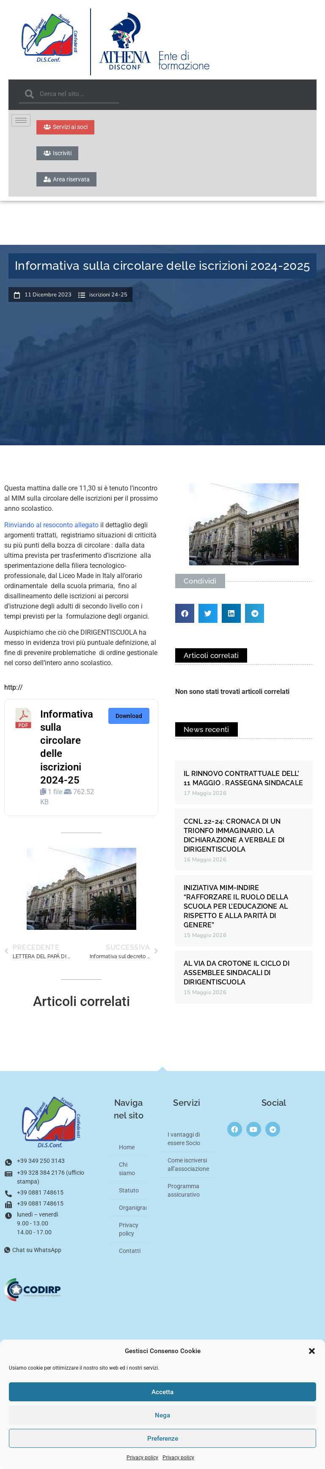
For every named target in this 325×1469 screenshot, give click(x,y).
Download (129, 722)
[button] (312, 1351)
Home (127, 1154)
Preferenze (162, 1438)
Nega (162, 1415)
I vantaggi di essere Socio (184, 1145)
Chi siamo (127, 1175)
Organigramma (132, 1214)
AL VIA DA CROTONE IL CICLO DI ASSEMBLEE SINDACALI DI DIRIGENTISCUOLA (236, 979)
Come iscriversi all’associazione (188, 1171)
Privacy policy (142, 1458)
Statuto (129, 1197)
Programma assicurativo (184, 1197)
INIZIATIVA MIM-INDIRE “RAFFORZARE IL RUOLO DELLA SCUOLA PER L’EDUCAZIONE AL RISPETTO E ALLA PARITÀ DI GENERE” (236, 913)
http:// (13, 694)
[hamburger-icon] (20, 120)
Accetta (162, 1392)
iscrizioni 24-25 (108, 301)
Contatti (129, 1257)
